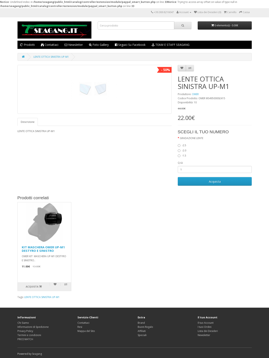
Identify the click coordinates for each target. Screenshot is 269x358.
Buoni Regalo (145, 327)
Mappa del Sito (86, 331)
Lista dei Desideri (208, 331)
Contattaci (49, 45)
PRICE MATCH (25, 339)
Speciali (142, 335)
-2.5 (182, 145)
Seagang (37, 354)
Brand (141, 323)
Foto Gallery (99, 45)
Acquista (215, 181)
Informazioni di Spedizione (33, 327)
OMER (195, 94)
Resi (79, 327)
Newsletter (74, 45)
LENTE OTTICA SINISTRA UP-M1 (51, 57)
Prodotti (27, 45)
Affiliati (142, 331)
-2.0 (182, 150)
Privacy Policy (25, 331)
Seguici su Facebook (130, 45)
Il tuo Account (206, 323)
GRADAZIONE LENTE (191, 138)
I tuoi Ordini (204, 327)
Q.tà (180, 163)
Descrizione (28, 122)
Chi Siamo (23, 323)
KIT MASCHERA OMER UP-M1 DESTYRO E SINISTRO (43, 249)
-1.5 (182, 155)
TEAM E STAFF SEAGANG (170, 45)
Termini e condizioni (29, 335)
